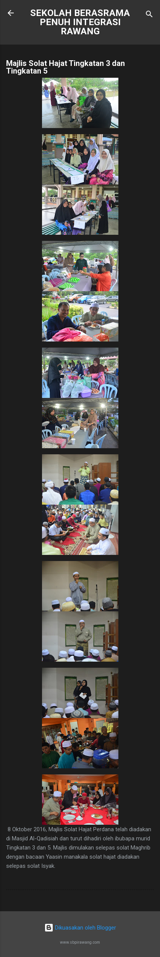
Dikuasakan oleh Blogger (80, 927)
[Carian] (149, 15)
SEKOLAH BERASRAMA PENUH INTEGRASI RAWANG (80, 22)
